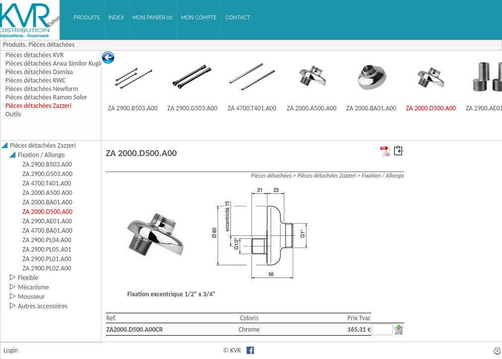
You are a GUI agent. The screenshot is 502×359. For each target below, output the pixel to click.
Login (10, 350)
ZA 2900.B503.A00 (132, 108)
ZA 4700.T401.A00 (252, 108)
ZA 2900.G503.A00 (192, 108)
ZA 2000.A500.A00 (311, 108)
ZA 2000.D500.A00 (431, 108)
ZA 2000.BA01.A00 (371, 108)
